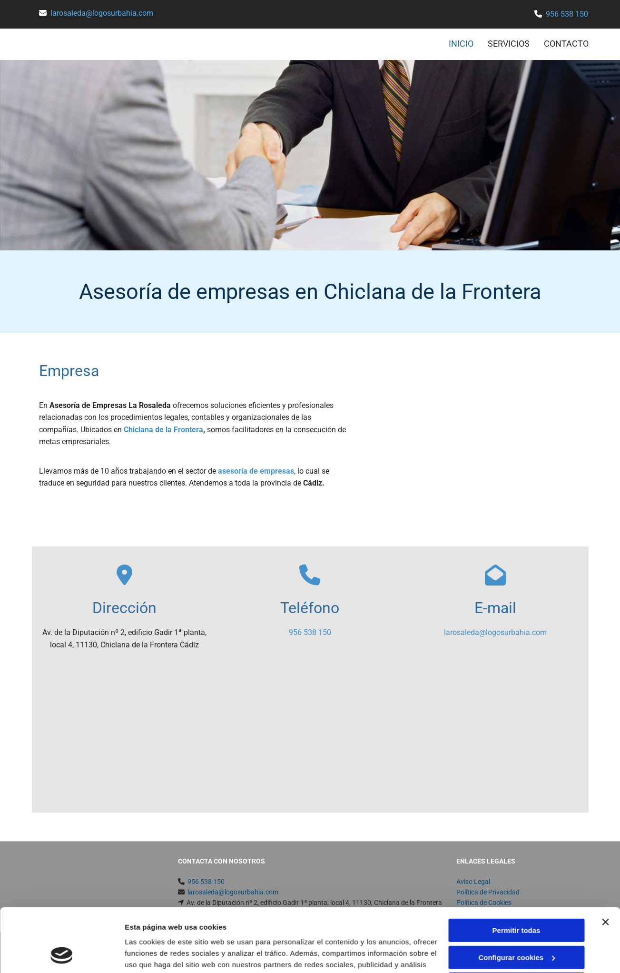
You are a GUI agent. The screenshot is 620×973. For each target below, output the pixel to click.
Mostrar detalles (152, 954)
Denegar (516, 925)
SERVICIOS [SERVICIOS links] (509, 44)
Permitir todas (516, 871)
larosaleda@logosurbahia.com (101, 13)
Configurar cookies (516, 898)
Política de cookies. (389, 928)
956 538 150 (567, 14)
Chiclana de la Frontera (163, 429)
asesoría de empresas (256, 471)
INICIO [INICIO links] (461, 44)
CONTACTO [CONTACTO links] (566, 44)
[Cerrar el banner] (605, 862)
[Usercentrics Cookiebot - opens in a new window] (61, 954)
